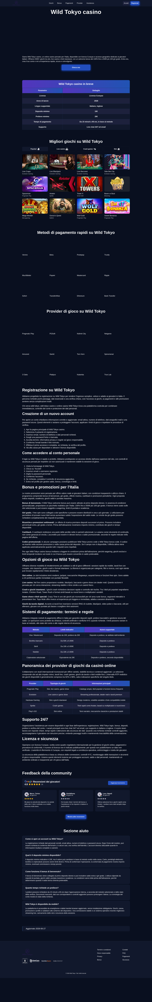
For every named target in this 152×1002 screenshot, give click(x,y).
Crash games (89, 173)
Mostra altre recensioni (76, 840)
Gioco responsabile (103, 977)
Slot (117, 173)
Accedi (126, 3)
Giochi (51, 3)
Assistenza (90, 3)
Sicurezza (125, 984)
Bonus (59, 3)
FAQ (124, 977)
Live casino (62, 173)
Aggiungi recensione (118, 807)
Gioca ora (76, 91)
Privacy (99, 980)
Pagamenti (69, 3)
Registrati (135, 3)
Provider (80, 3)
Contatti (125, 974)
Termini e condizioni (104, 974)
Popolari (35, 173)
